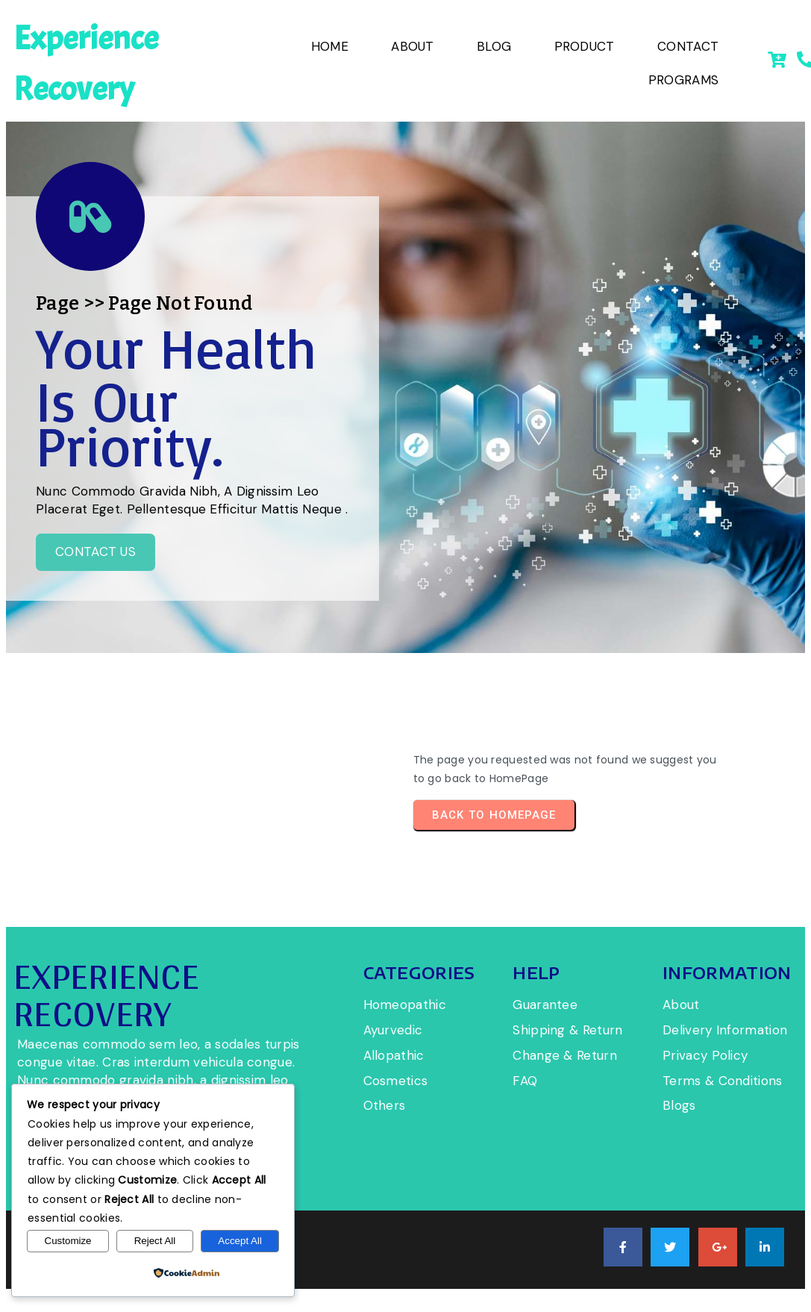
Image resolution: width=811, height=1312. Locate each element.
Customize (68, 1240)
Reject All (155, 1240)
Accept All (240, 1240)
